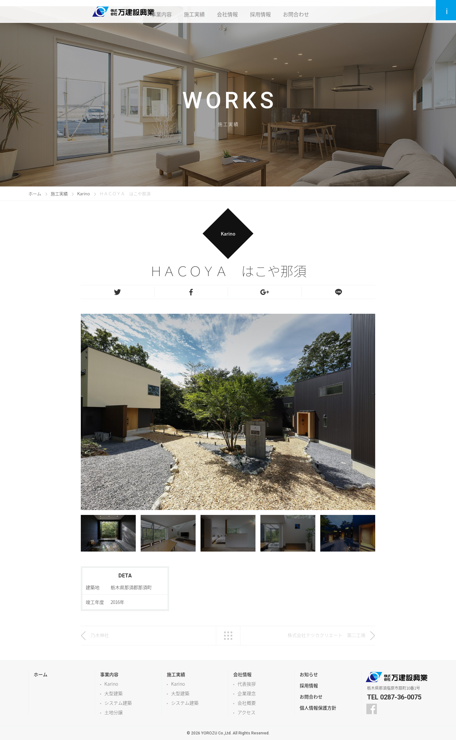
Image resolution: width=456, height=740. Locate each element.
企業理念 (246, 693)
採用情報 (262, 11)
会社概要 (246, 702)
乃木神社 (102, 635)
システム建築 (118, 702)
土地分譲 (113, 712)
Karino (83, 193)
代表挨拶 (246, 683)
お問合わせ (299, 11)
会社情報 (228, 11)
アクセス (246, 712)
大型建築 (113, 693)
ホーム (34, 193)
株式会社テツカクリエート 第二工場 (326, 635)
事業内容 (160, 11)
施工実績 (194, 11)
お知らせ (309, 674)
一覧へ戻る (228, 635)
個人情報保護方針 (318, 707)
